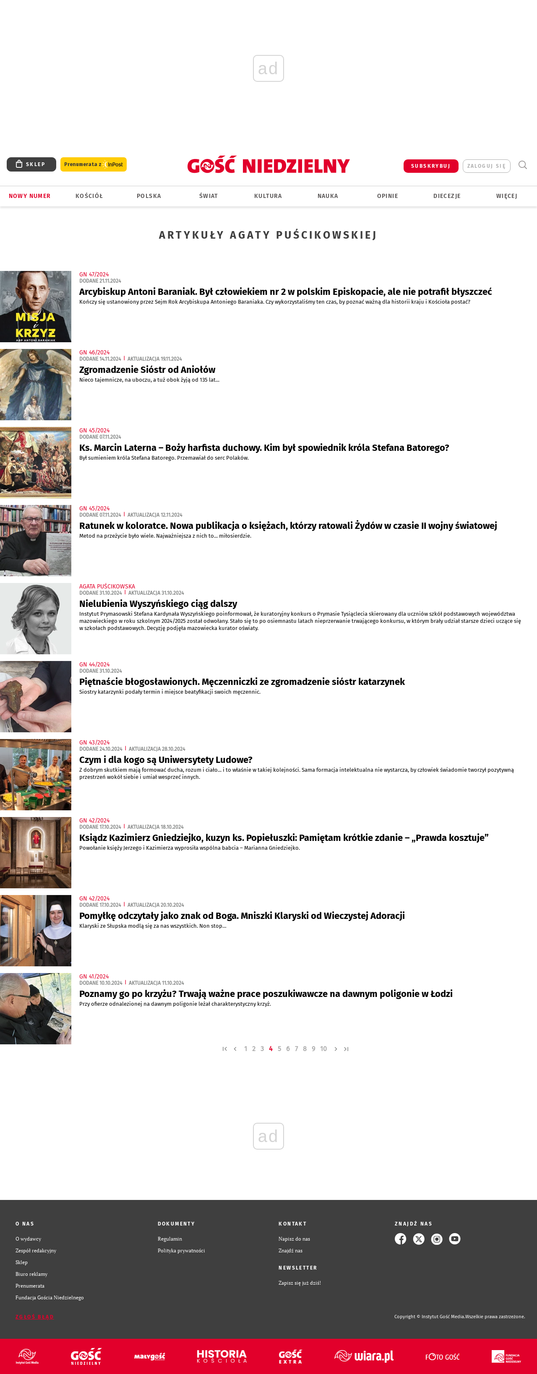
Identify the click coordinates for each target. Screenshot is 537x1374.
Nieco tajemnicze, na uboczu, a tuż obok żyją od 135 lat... (150, 380)
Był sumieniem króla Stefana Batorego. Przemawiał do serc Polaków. (164, 458)
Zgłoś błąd (35, 1317)
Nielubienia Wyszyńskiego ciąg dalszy (158, 603)
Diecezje (447, 196)
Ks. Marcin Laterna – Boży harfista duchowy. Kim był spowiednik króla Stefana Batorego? (264, 447)
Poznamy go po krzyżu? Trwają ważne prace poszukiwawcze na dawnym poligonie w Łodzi (266, 993)
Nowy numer (30, 196)
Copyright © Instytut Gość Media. (429, 1316)
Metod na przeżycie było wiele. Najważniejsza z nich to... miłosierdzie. (166, 536)
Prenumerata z (93, 164)
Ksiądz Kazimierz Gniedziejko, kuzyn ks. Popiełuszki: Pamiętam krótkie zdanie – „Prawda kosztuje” (284, 837)
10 (323, 1049)
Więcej (506, 196)
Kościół (90, 196)
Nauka (328, 196)
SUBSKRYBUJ (431, 166)
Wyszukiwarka (522, 165)
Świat (208, 196)
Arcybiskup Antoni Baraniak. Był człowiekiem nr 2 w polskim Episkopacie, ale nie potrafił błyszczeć (285, 291)
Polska (149, 196)
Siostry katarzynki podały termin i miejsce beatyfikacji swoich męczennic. (170, 692)
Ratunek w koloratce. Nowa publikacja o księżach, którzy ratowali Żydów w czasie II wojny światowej (288, 525)
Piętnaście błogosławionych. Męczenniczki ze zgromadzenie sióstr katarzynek (242, 681)
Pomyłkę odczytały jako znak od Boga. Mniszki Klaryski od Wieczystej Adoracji (242, 915)
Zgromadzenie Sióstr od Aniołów (147, 369)
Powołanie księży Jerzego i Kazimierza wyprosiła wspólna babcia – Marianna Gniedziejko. (190, 848)
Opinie (387, 196)
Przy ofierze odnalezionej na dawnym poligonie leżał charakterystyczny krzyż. (175, 1004)
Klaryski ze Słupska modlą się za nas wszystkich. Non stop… (153, 926)
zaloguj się (486, 166)
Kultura (268, 196)
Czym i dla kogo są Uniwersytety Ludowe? (166, 759)
